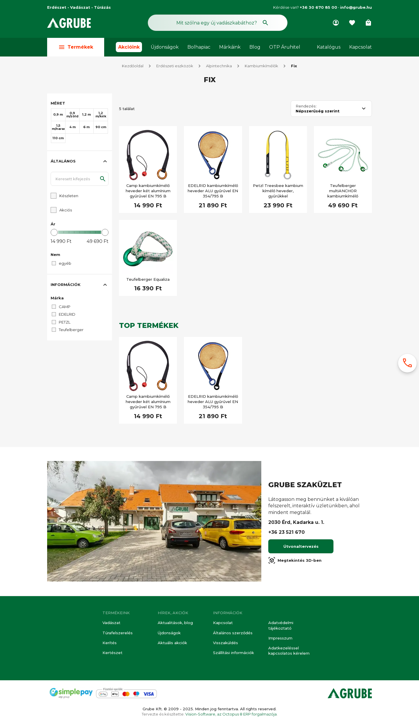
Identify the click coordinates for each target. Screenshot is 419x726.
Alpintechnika (219, 66)
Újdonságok (165, 47)
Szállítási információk (233, 652)
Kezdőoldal (132, 66)
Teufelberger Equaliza (148, 280)
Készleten (68, 196)
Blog (254, 47)
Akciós (65, 210)
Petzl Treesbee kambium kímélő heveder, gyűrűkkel (278, 191)
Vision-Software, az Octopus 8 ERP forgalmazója (231, 714)
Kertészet (112, 652)
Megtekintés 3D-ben (295, 560)
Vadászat (111, 622)
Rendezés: (306, 107)
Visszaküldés (225, 642)
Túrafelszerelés (117, 632)
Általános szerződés (233, 632)
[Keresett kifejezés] (80, 179)
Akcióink (129, 47)
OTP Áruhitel (284, 47)
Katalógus (328, 47)
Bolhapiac (198, 47)
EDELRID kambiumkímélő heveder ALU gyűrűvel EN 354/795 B (213, 191)
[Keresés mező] (217, 23)
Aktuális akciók (172, 642)
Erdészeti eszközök (174, 66)
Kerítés (109, 642)
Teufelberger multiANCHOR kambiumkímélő (342, 191)
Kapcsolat (360, 47)
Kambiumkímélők (261, 66)
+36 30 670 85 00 (318, 7)
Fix (294, 66)
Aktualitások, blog (175, 622)
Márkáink (230, 47)
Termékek (75, 47)
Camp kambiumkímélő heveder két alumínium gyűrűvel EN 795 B (148, 191)
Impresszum (280, 638)
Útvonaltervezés (301, 547)
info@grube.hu (356, 7)
